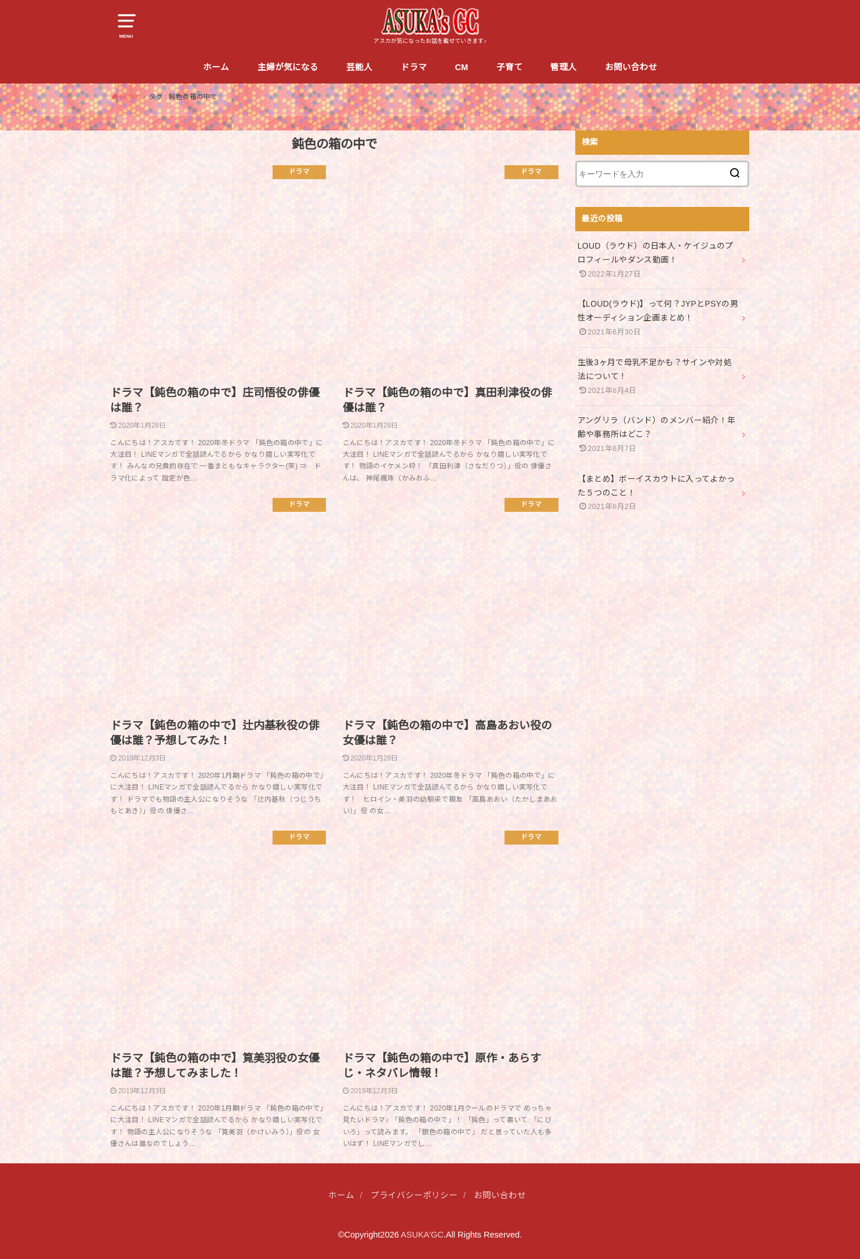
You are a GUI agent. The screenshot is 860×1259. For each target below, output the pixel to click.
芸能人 (359, 67)
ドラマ (414, 67)
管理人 (563, 67)
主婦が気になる (287, 67)
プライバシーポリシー (414, 1195)
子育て (509, 67)
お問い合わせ (631, 67)
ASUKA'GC (422, 1234)
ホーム (216, 67)
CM (461, 67)
